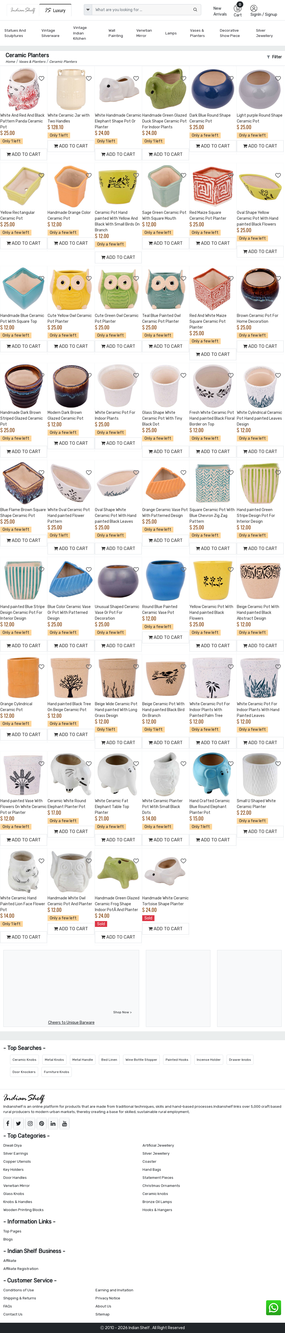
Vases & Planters (197, 33)
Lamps (171, 33)
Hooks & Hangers (157, 1210)
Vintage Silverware (50, 33)
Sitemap (102, 1314)
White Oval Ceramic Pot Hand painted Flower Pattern (69, 515)
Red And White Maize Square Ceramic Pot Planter (208, 321)
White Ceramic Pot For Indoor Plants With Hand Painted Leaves (258, 710)
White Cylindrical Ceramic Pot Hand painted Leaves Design (259, 418)
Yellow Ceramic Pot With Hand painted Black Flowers (211, 612)
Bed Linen (109, 1060)
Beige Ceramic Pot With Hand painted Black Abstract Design (258, 612)
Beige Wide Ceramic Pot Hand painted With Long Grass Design (116, 710)
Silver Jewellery (264, 33)
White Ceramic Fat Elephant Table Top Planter (112, 807)
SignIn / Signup (263, 14)
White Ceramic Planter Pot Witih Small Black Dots (162, 807)
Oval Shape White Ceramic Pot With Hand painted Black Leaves (115, 515)
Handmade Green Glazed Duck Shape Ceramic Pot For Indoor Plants (164, 121)
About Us (103, 1306)
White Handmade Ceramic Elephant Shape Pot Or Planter (118, 121)
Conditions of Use (18, 1290)
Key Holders (13, 1169)
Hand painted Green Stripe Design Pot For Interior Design (256, 515)
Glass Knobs (13, 1194)
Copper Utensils (17, 1161)
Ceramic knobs (155, 1194)
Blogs (8, 1239)
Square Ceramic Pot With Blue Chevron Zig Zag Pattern (212, 515)
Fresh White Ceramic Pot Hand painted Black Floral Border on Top (212, 418)
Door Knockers (24, 1072)
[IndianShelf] (23, 10)
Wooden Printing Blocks (23, 1210)
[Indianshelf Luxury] (55, 10)
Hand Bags (151, 1169)
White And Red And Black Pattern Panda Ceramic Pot (22, 121)
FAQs (7, 1306)
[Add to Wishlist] (42, 78)
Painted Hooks (177, 1060)
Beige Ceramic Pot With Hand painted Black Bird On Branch (163, 710)
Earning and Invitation (114, 1290)
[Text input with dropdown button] (146, 9)
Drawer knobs (240, 1060)
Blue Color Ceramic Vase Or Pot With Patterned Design (69, 612)
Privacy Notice (107, 1298)
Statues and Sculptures (15, 33)
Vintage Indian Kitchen (80, 33)
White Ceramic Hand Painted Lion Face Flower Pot (22, 904)
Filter (274, 57)
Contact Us (13, 1314)
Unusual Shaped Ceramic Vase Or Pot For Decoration (117, 612)
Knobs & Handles (17, 1202)
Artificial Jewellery (158, 1145)
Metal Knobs (54, 1060)
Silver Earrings (15, 1153)
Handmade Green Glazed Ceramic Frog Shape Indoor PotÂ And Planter (117, 904)
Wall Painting (116, 33)
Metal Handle (82, 1060)
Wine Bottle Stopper (141, 1060)
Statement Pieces (157, 1178)
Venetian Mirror (144, 33)
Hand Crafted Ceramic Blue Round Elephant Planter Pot (210, 807)
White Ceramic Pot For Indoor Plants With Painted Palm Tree (210, 710)
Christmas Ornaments (161, 1186)
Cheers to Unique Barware (71, 1022)
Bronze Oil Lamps (157, 1202)
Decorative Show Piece (230, 33)
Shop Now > (122, 1012)
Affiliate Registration (20, 1269)
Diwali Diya (12, 1145)
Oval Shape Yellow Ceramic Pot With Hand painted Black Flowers (257, 218)
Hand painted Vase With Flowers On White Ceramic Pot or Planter (23, 807)
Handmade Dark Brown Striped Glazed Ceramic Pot (21, 418)
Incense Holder (209, 1060)
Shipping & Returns (19, 1298)
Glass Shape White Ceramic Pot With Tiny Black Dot (162, 418)
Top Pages (12, 1231)
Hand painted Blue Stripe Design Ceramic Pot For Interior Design (22, 612)
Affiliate (9, 1261)
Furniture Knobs (56, 1072)
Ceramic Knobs (24, 1060)
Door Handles (15, 1178)
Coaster (149, 1161)
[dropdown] (88, 9)
